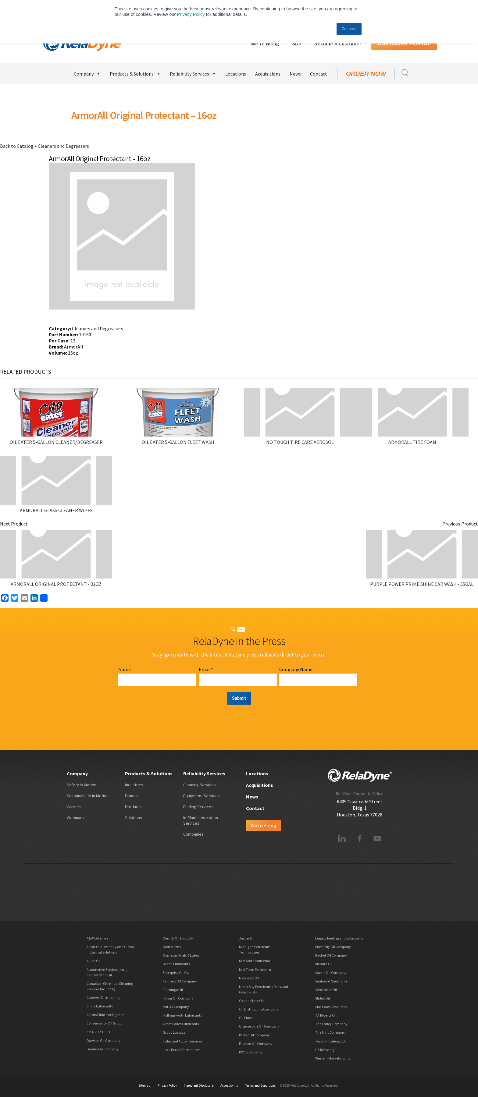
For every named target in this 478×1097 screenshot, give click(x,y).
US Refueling (324, 1049)
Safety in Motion (81, 784)
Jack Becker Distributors (181, 1049)
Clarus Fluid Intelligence (105, 1014)
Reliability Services (193, 73)
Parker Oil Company (254, 1035)
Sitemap (144, 1085)
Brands (131, 795)
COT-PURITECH (98, 1032)
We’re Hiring (265, 43)
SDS (296, 43)
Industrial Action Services (182, 1041)
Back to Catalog (17, 146)
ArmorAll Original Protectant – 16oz (143, 115)
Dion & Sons (172, 946)
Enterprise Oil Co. (176, 972)
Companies (193, 834)
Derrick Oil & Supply (178, 938)
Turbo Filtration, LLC (330, 1041)
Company (87, 73)
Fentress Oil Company (180, 981)
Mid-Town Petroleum (255, 969)
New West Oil (249, 978)
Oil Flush (246, 1017)
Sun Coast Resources (331, 1006)
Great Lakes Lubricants (181, 1023)
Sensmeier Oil (326, 989)
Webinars (75, 817)
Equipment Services (201, 795)
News (295, 74)
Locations (235, 74)
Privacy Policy (191, 14)
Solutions (133, 817)
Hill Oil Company (176, 1006)
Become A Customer (337, 43)
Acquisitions (267, 74)
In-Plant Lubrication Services (200, 820)
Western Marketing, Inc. (333, 1058)
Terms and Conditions (260, 1085)
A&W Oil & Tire (97, 938)
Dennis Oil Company (103, 1049)
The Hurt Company (330, 1032)
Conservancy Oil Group (104, 1023)
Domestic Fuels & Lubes (181, 955)
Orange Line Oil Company (259, 1026)
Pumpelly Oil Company (333, 946)
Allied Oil (94, 960)
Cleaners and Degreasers (63, 146)
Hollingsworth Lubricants (182, 1015)
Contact (318, 74)
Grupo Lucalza (174, 1032)
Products (133, 806)
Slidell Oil (322, 998)
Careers (74, 806)
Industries (134, 784)
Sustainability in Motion (88, 795)
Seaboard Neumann (331, 981)
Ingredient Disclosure (198, 1085)
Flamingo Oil (173, 989)
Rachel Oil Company (331, 955)
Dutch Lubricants (176, 963)
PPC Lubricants (250, 1052)
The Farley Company (331, 1023)
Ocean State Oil (251, 1000)
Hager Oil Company (178, 998)
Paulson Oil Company (255, 1043)
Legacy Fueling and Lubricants (339, 938)
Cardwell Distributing (103, 997)
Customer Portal (404, 44)
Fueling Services (198, 806)
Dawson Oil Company (103, 1040)
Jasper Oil (247, 938)
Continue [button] (349, 29)
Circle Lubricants (100, 1006)
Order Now (366, 73)
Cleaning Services (199, 784)
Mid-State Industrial (254, 960)
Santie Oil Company (330, 972)
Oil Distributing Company (258, 1009)
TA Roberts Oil (326, 1015)
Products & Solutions (135, 73)
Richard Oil (324, 963)
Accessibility (229, 1085)
